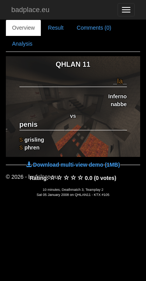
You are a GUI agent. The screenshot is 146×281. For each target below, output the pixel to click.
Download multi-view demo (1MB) (73, 165)
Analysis (22, 44)
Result (55, 28)
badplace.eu (30, 10)
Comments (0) (94, 28)
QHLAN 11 (73, 64)
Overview (23, 28)
